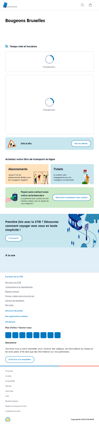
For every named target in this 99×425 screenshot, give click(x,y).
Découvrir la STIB (13, 282)
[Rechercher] (82, 4)
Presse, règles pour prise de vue (19, 296)
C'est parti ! (14, 238)
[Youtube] (22, 335)
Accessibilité (10, 381)
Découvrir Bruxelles (14, 311)
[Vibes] (43, 335)
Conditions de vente (12, 411)
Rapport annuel (12, 291)
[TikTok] (36, 335)
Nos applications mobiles (16, 316)
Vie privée (9, 371)
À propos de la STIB (14, 277)
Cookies (8, 376)
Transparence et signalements (19, 287)
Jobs (7, 396)
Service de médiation (14, 301)
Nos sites (9, 305)
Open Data (9, 391)
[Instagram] (15, 335)
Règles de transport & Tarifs (15, 406)
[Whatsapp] (58, 335)
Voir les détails (81, 143)
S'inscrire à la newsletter (20, 359)
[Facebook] (8, 335)
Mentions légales (11, 401)
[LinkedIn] (29, 335)
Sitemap (8, 386)
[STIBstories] (50, 335)
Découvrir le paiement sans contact (72, 197)
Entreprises (10, 322)
